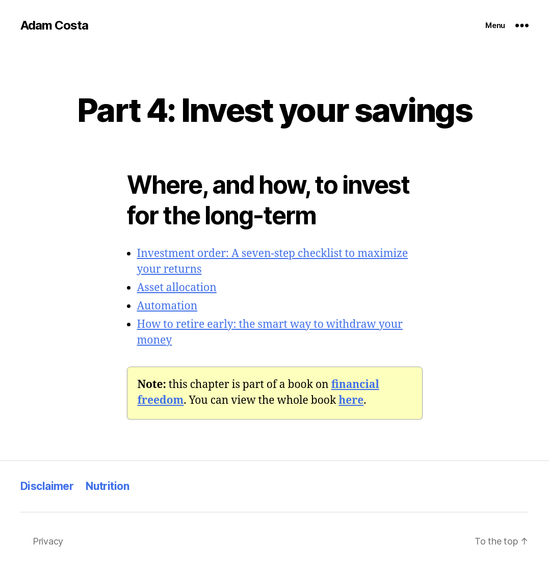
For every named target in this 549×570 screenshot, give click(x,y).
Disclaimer (46, 486)
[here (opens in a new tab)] (350, 400)
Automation (167, 306)
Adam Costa (54, 25)
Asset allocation (177, 288)
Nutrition (107, 486)
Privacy (48, 541)
